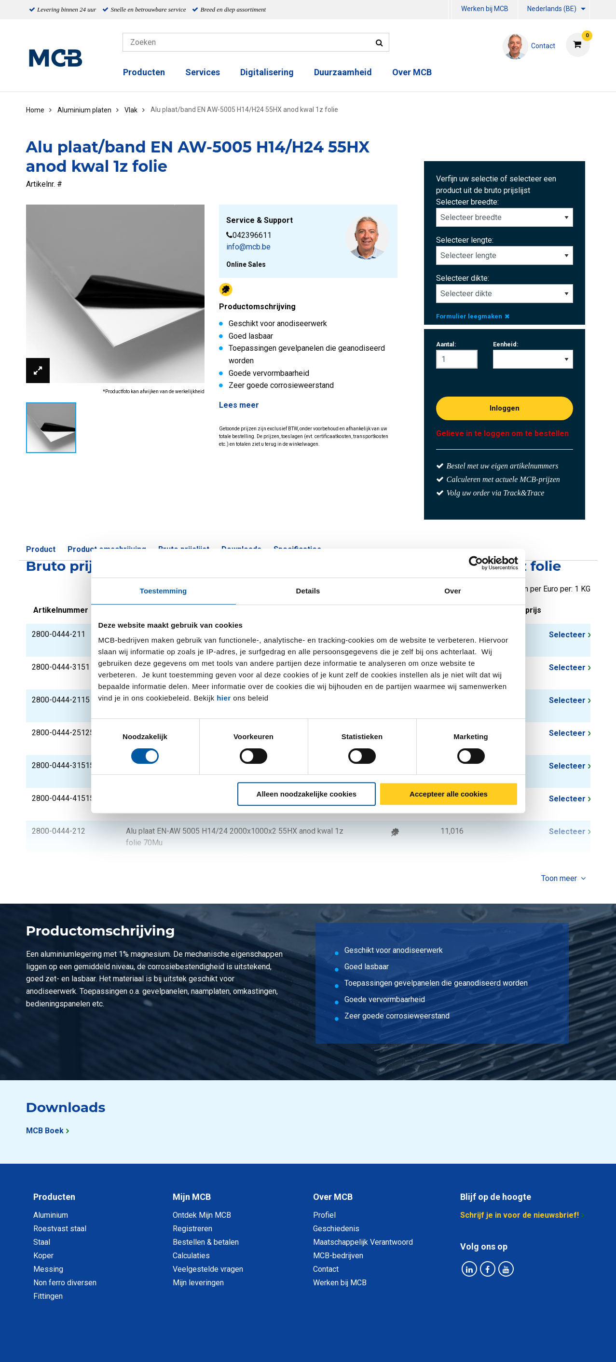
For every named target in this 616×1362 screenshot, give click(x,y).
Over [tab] (452, 591)
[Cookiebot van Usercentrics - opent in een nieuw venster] (476, 563)
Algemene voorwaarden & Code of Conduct (320, 1343)
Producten (144, 72)
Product (40, 549)
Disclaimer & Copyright (445, 1343)
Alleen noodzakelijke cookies (307, 794)
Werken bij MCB (484, 9)
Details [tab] (308, 591)
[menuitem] (450, 10)
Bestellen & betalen (206, 1242)
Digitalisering (267, 72)
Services (202, 72)
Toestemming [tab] (163, 591)
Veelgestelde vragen (208, 1269)
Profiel (324, 1215)
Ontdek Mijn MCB (202, 1215)
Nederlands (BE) (551, 9)
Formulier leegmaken (472, 316)
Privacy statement (204, 1343)
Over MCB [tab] (333, 1197)
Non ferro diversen (64, 1282)
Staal (41, 1242)
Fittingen (48, 1296)
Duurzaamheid (343, 72)
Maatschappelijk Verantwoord (363, 1242)
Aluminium (50, 1215)
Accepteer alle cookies (449, 794)
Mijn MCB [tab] (192, 1197)
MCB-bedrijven (338, 1255)
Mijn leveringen (198, 1282)
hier (224, 698)
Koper (43, 1255)
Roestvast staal (59, 1228)
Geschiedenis (336, 1228)
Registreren (192, 1228)
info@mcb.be (248, 246)
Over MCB (412, 72)
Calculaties (191, 1255)
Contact (326, 1269)
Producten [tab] (54, 1197)
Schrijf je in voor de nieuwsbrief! (519, 1215)
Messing (48, 1269)
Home (35, 110)
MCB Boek (45, 1130)
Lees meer (239, 405)
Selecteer (567, 634)
